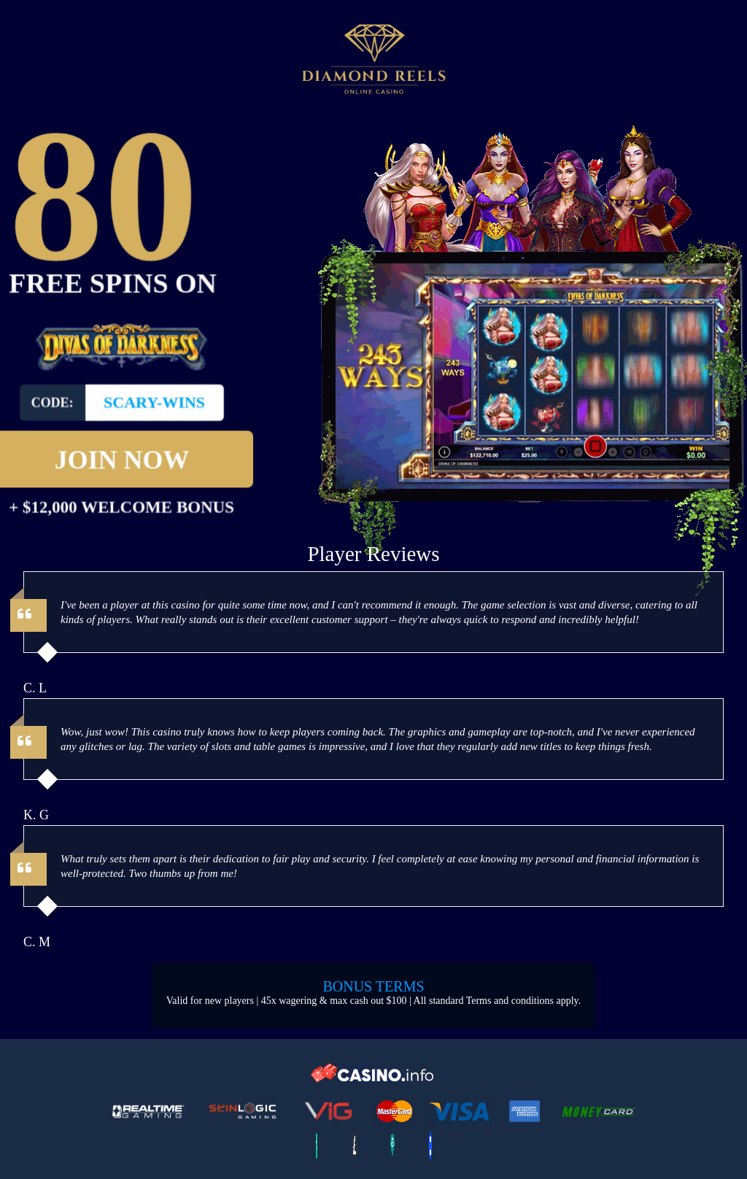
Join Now (121, 442)
